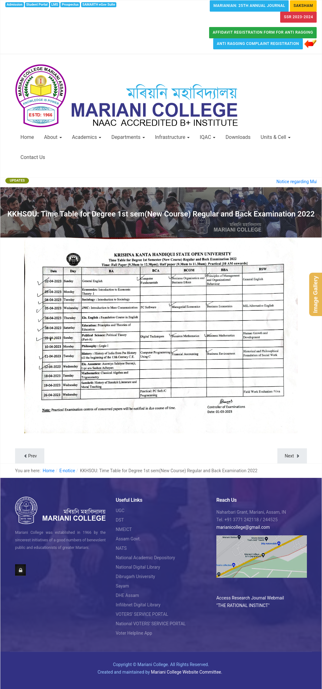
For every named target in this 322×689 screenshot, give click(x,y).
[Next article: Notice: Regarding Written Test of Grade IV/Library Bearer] (292, 455)
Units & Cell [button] (276, 137)
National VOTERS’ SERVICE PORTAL (151, 623)
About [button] (53, 137)
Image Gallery (315, 294)
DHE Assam (127, 595)
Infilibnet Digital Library (138, 605)
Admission (14, 5)
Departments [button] (128, 137)
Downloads (237, 137)
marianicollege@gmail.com (243, 527)
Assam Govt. (128, 539)
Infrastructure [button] (172, 137)
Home (27, 137)
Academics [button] (87, 137)
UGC (120, 510)
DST (120, 520)
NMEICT (124, 529)
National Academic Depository (145, 557)
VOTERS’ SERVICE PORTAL (142, 614)
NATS (121, 548)
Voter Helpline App (134, 633)
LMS (54, 5)
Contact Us (32, 157)
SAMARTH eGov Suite (98, 5)
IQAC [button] (207, 137)
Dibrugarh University (135, 576)
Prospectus (70, 5)
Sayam (122, 586)
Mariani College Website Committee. (186, 672)
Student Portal (36, 5)
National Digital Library (138, 567)
